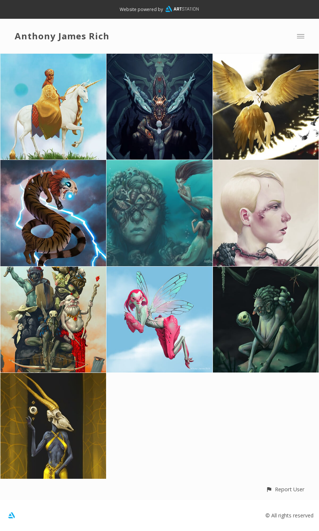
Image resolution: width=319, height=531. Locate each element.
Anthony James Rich (62, 36)
